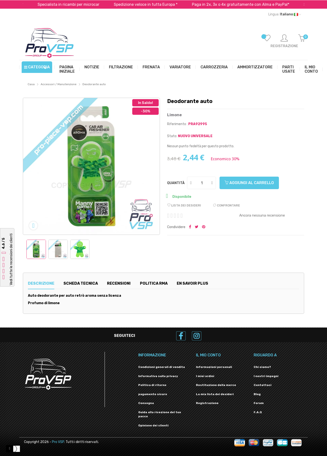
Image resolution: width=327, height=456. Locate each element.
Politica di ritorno (152, 385)
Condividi (190, 227)
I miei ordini (205, 376)
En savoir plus (192, 283)
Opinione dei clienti (153, 425)
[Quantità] (202, 183)
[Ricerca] (187, 40)
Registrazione (207, 403)
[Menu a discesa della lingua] (284, 14)
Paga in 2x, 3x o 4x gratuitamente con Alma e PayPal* (250, 4)
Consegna (146, 403)
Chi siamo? (262, 367)
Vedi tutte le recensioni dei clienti (11, 259)
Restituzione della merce (216, 385)
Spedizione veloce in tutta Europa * (155, 4)
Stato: (172, 136)
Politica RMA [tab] (154, 283)
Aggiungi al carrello (249, 182)
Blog (257, 394)
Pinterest (203, 227)
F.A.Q (258, 412)
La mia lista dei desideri (215, 394)
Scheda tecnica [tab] (80, 283)
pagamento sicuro (152, 394)
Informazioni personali (214, 367)
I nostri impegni (266, 376)
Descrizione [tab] (41, 283)
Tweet (196, 227)
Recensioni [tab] (119, 283)
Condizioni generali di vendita (161, 367)
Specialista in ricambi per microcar (78, 4)
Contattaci (262, 385)
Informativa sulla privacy (158, 376)
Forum (259, 403)
